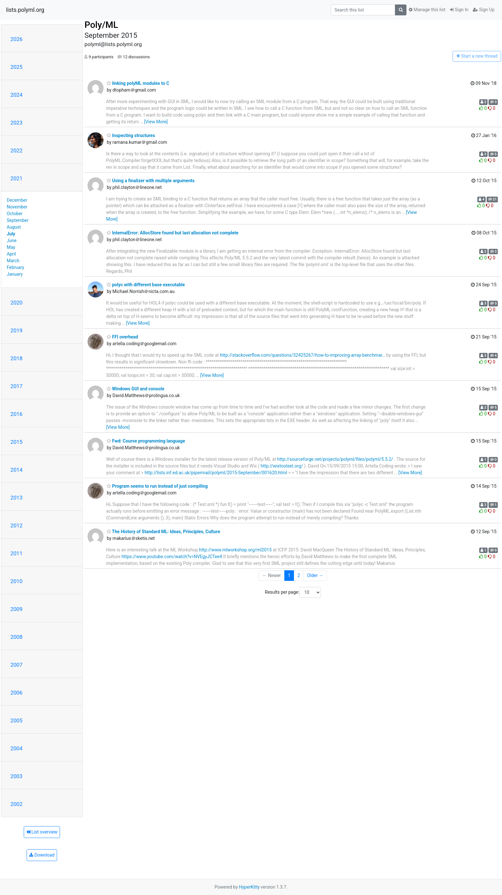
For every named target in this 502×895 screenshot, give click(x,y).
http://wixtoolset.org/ (282, 465)
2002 (17, 804)
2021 (17, 178)
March (13, 260)
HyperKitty (249, 887)
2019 (17, 330)
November (17, 206)
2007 (17, 665)
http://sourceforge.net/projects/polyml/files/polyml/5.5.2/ (335, 459)
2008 (17, 637)
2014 (17, 470)
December (17, 200)
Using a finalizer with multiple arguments (151, 180)
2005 (17, 720)
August (14, 227)
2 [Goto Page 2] (298, 575)
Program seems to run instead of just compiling (157, 486)
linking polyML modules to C (138, 83)
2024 (17, 95)
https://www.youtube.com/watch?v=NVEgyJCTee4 (171, 556)
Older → (315, 575)
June (12, 240)
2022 (17, 150)
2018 (17, 358)
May (11, 247)
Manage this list (427, 9)
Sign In (459, 9)
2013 (17, 497)
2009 (17, 609)
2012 (17, 525)
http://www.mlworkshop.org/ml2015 (235, 549)
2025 (17, 67)
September (18, 220)
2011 (17, 553)
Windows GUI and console (135, 388)
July (11, 233)
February (15, 267)
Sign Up (483, 9)
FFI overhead (122, 336)
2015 (17, 442)
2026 (17, 39)
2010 (17, 581)
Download (41, 855)
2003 (17, 776)
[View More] (156, 121)
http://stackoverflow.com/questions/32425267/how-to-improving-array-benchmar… (302, 355)
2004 (17, 748)
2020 (17, 302)
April (11, 253)
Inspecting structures (131, 135)
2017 (17, 386)
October (14, 213)
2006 (17, 692)
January (15, 274)
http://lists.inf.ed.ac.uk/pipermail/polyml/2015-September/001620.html (216, 472)
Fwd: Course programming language (146, 440)
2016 (17, 414)
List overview (42, 831)
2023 (17, 122)
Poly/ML (101, 25)
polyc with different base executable (146, 284)
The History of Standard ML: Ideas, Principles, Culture (163, 531)
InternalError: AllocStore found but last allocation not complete (172, 232)
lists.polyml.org (25, 10)
